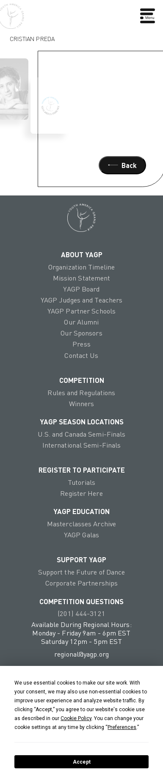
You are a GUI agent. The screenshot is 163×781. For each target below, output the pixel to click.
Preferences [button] (122, 727)
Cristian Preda (32, 36)
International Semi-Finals (81, 445)
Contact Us (81, 355)
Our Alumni (81, 322)
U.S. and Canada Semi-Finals (82, 434)
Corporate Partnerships (81, 583)
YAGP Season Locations (82, 421)
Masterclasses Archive (81, 524)
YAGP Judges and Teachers (82, 300)
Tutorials (81, 482)
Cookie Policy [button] (76, 718)
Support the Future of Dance (81, 572)
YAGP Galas (81, 535)
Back (122, 165)
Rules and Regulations (81, 392)
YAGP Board (81, 289)
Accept (82, 762)
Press (81, 344)
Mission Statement (82, 278)
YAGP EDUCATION (81, 511)
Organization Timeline (81, 267)
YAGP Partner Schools (81, 311)
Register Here (81, 493)
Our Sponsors (81, 333)
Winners (81, 403)
